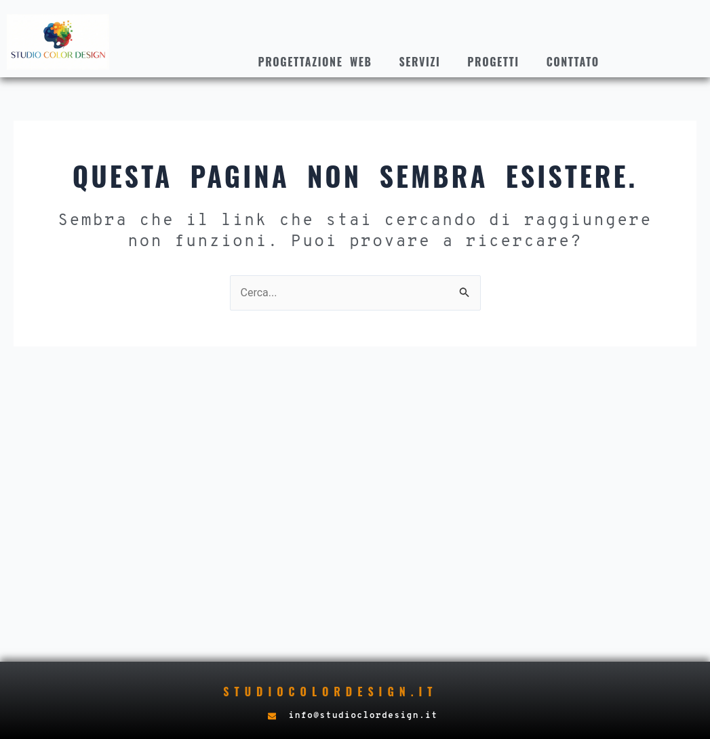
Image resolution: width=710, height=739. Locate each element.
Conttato (573, 62)
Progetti (493, 62)
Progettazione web (315, 62)
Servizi (419, 62)
